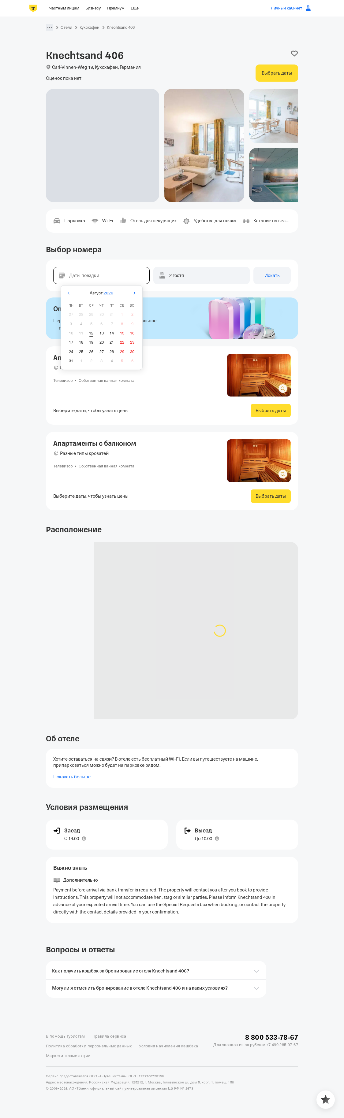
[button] (49, 27)
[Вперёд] (134, 293)
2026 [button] (108, 292)
